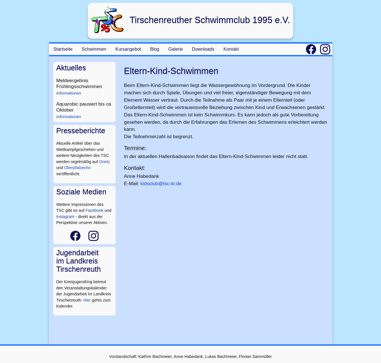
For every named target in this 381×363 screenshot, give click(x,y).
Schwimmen (94, 49)
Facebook (94, 210)
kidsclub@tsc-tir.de (161, 183)
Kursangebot (128, 49)
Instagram (65, 216)
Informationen (68, 93)
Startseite (63, 49)
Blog (154, 49)
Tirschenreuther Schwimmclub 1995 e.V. (209, 20)
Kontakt (231, 49)
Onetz (104, 161)
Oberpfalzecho (77, 167)
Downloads (203, 49)
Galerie (175, 49)
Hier (87, 300)
